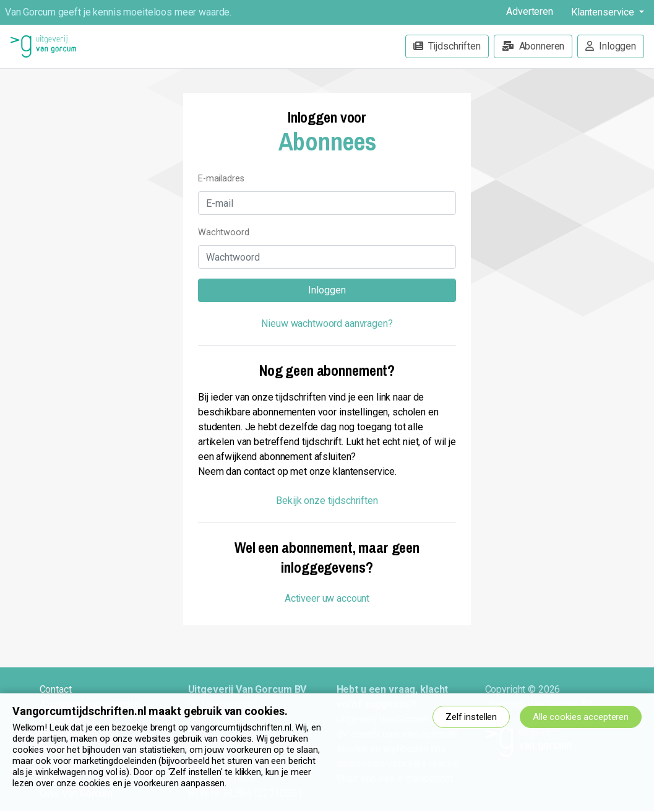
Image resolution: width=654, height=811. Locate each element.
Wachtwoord (223, 232)
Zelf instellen (471, 716)
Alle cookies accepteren (581, 716)
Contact (56, 689)
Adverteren (529, 11)
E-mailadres (221, 178)
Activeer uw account (327, 598)
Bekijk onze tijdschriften (327, 500)
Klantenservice (604, 12)
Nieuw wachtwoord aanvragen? (326, 323)
